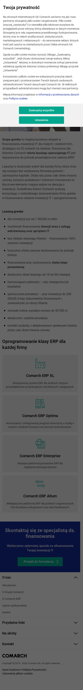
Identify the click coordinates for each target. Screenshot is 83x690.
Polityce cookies (18, 98)
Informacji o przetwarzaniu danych (58, 94)
